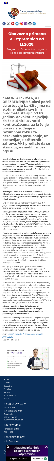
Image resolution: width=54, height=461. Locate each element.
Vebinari (7, 392)
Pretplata (7, 389)
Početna (7, 379)
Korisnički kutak (10, 395)
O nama (7, 382)
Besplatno (8, 386)
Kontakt (7, 398)
